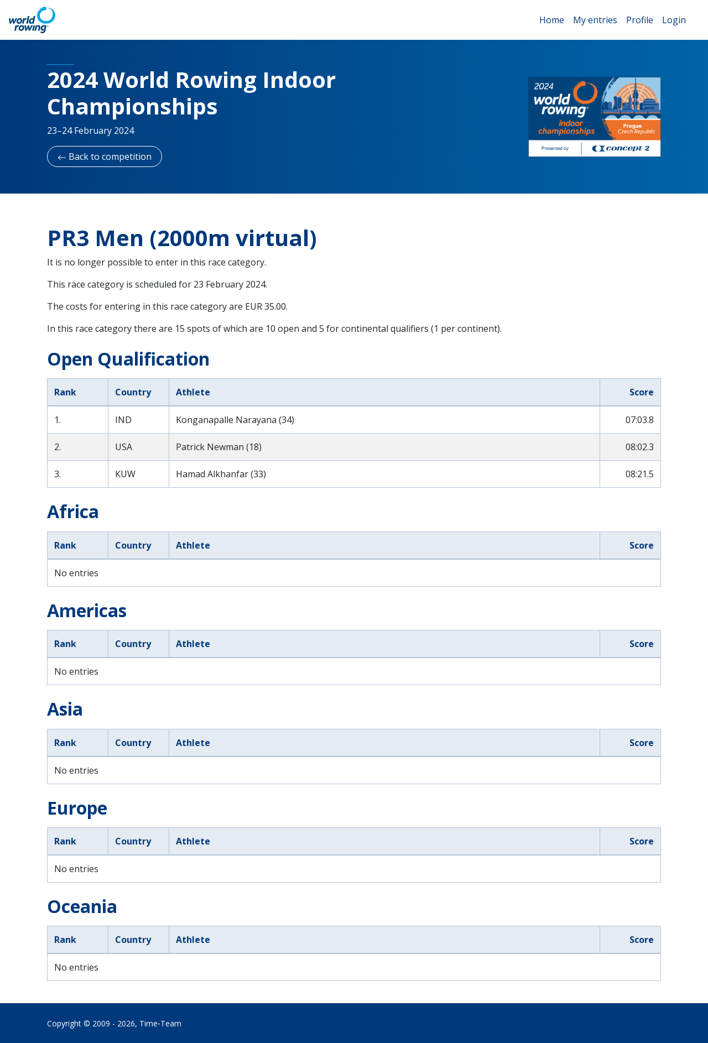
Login (674, 20)
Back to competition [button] (105, 156)
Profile (639, 20)
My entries (595, 20)
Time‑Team (160, 1023)
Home (551, 20)
